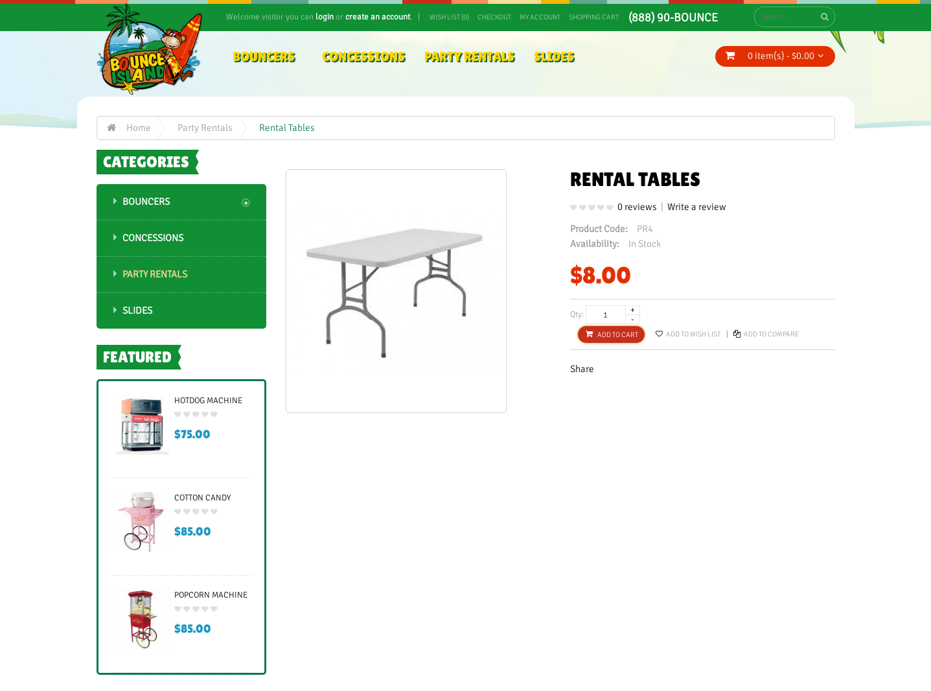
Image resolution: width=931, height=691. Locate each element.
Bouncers (146, 201)
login (325, 17)
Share (582, 369)
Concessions (152, 238)
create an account (377, 17)
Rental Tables (287, 128)
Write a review (696, 207)
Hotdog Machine (208, 400)
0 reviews (637, 207)
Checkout (494, 17)
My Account (540, 17)
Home (138, 128)
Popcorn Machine (210, 595)
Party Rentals (205, 128)
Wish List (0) (449, 17)
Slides (137, 310)
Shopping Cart (594, 17)
